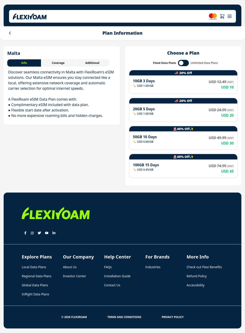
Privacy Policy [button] (173, 317)
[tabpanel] (61, 94)
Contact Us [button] (112, 285)
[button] (222, 16)
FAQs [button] (108, 267)
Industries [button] (152, 267)
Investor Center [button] (74, 276)
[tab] (24, 63)
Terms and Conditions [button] (124, 317)
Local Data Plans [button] (34, 267)
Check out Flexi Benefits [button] (204, 267)
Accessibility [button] (195, 285)
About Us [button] (70, 267)
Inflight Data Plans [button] (35, 294)
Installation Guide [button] (117, 276)
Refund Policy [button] (197, 276)
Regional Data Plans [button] (36, 276)
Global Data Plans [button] (35, 285)
